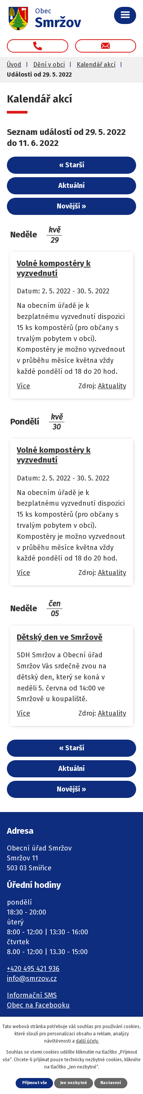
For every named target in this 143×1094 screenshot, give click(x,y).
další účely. (87, 1041)
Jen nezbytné (73, 1082)
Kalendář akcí (96, 64)
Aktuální (71, 185)
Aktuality (112, 386)
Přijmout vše (34, 1082)
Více (23, 386)
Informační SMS (32, 995)
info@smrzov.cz (32, 978)
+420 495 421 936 (33, 968)
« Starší (71, 165)
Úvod (14, 64)
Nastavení (110, 1082)
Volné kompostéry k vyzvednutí (53, 268)
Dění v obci (49, 64)
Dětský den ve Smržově (59, 637)
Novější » (71, 206)
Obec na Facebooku (38, 1005)
